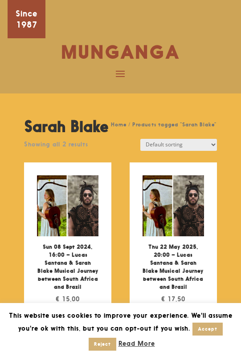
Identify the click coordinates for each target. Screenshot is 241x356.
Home (119, 124)
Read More (136, 343)
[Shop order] (178, 145)
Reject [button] (102, 344)
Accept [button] (207, 329)
